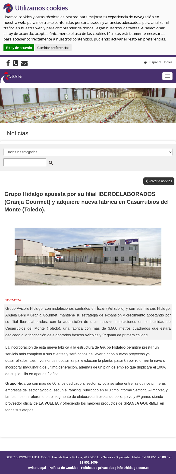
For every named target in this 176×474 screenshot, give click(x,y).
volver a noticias (159, 181)
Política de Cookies (63, 468)
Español (155, 62)
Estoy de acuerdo (19, 48)
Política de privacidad (97, 468)
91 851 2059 (89, 462)
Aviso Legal (37, 468)
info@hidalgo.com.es (133, 468)
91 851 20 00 (156, 457)
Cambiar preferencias (53, 48)
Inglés (168, 62)
